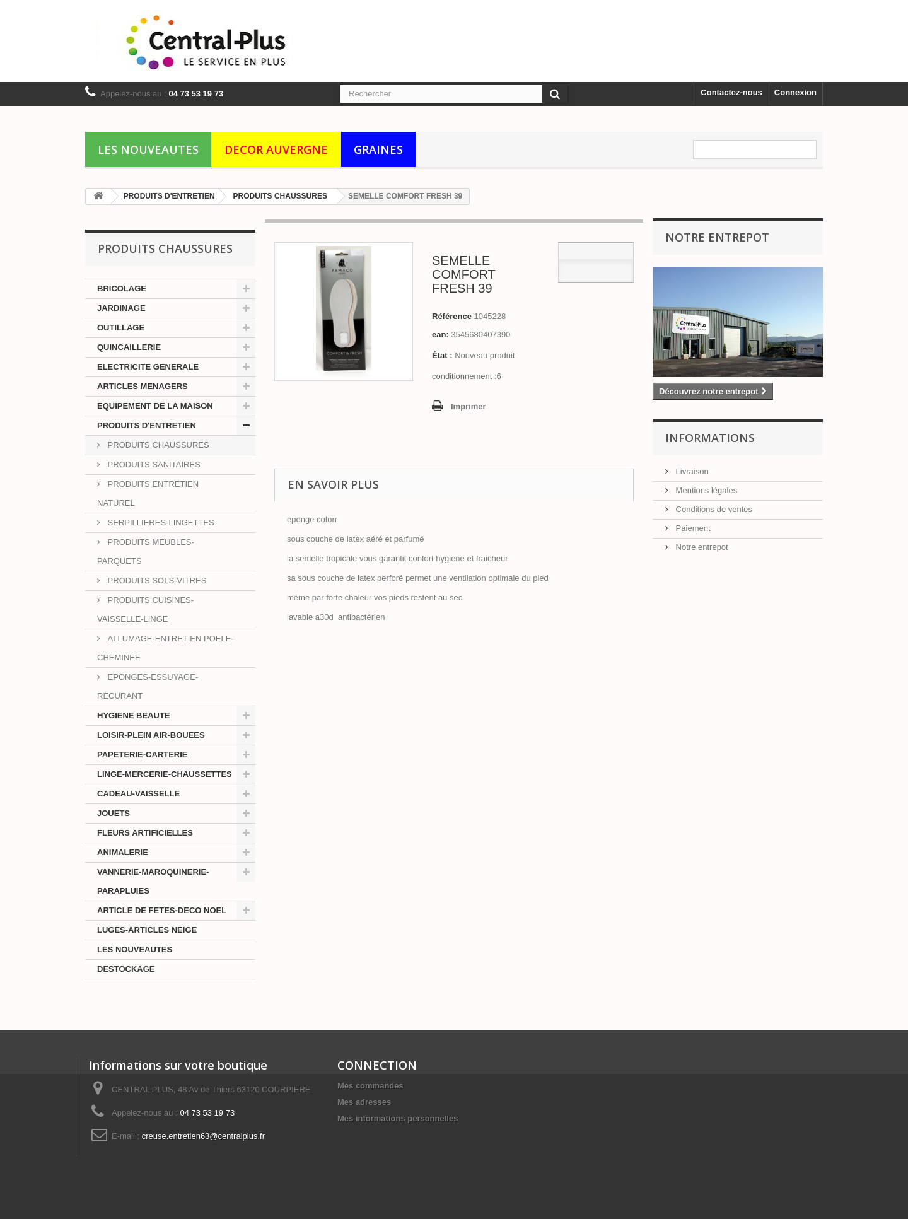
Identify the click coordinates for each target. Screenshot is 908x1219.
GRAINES (378, 149)
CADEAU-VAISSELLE (138, 793)
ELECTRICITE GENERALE (148, 366)
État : (442, 355)
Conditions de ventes (712, 509)
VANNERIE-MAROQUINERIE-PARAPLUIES (153, 881)
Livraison (691, 471)
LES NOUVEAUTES (148, 149)
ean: (440, 334)
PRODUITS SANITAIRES (153, 464)
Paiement (692, 528)
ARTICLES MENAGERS (142, 386)
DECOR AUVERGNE (276, 149)
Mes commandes (370, 1085)
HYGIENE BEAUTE (133, 715)
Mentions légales (705, 490)
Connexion (795, 92)
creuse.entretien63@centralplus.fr (203, 1136)
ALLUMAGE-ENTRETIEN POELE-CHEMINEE (165, 648)
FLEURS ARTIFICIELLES (145, 832)
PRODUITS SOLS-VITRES (155, 580)
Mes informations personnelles (397, 1118)
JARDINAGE (121, 308)
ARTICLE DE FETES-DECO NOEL (161, 910)
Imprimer (468, 406)
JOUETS (113, 813)
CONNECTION (377, 1065)
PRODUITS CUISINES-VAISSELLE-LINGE (145, 609)
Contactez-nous (731, 92)
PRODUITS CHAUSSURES (157, 445)
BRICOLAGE (121, 288)
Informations (710, 437)
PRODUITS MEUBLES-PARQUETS (145, 551)
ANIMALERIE (122, 852)
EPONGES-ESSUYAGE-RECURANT (147, 686)
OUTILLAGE (120, 327)
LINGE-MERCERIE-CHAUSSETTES (164, 774)
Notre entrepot (700, 547)
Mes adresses (364, 1102)
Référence (452, 316)
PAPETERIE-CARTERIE (142, 754)
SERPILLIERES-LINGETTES (159, 522)
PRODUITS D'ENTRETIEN (146, 425)
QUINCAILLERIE (129, 347)
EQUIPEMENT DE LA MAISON (155, 406)
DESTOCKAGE (126, 969)
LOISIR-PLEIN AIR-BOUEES (151, 735)
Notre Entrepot (717, 237)
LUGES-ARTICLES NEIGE (147, 930)
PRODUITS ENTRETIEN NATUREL (148, 493)
